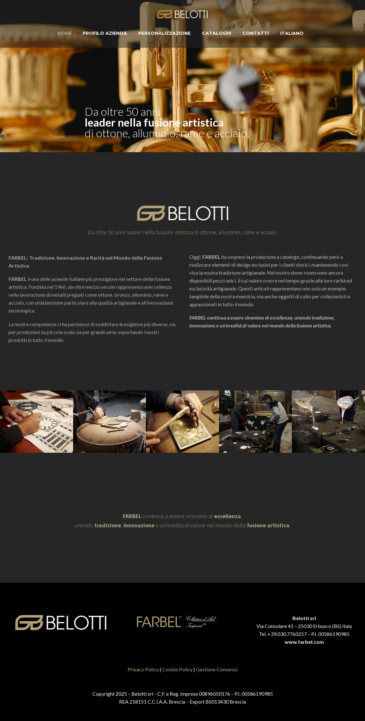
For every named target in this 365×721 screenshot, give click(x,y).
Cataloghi (216, 33)
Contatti (255, 33)
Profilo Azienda (105, 33)
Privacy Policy (143, 669)
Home (64, 33)
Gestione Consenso (217, 669)
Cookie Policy (177, 669)
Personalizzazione (164, 33)
